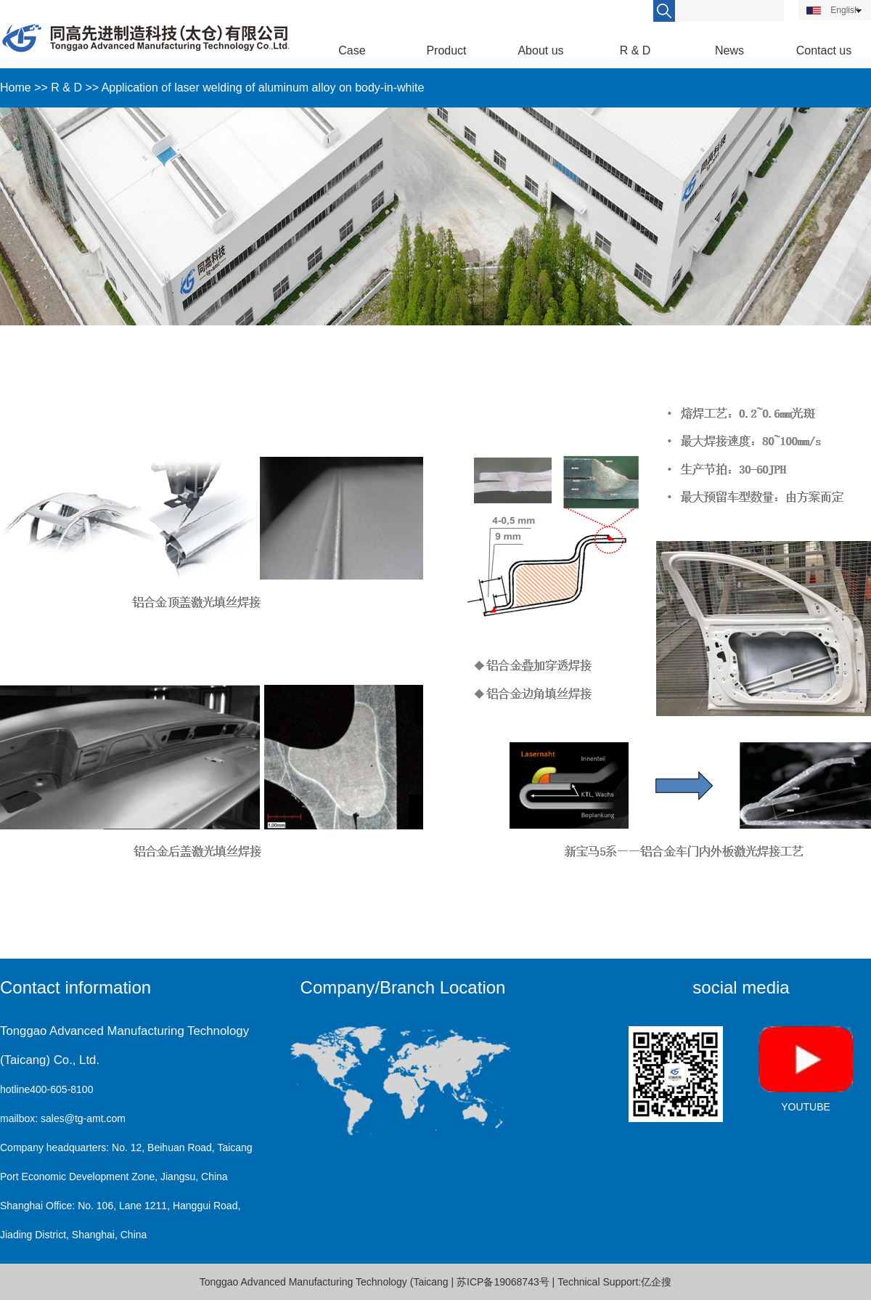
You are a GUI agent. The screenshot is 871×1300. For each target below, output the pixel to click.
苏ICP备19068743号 (503, 1282)
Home (15, 87)
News (729, 50)
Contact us (823, 50)
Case (351, 50)
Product (446, 50)
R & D (635, 50)
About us (540, 50)
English (832, 10)
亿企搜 (656, 1282)
